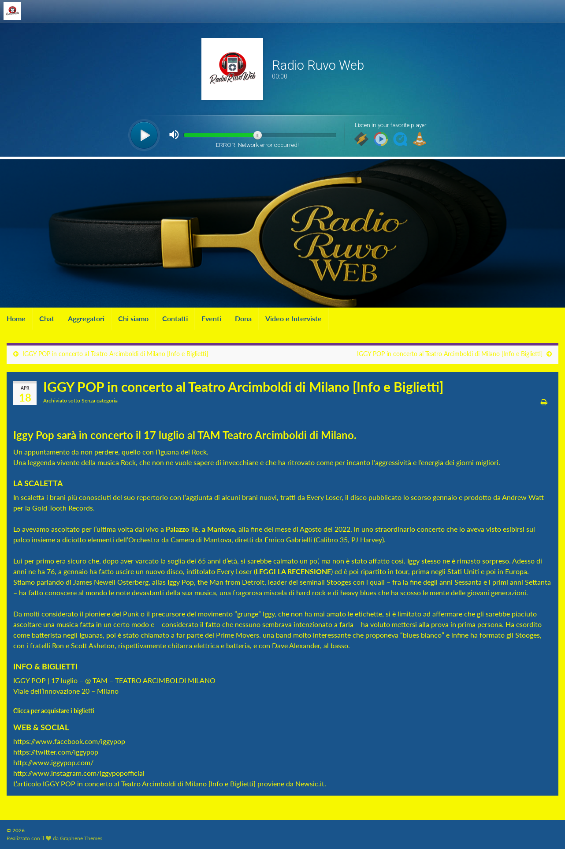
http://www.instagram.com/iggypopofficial (79, 773)
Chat (46, 318)
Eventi (211, 318)
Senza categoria (100, 400)
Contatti (175, 318)
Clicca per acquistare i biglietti (54, 710)
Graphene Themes (81, 838)
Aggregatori (86, 318)
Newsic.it (309, 783)
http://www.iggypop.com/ (53, 762)
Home (16, 318)
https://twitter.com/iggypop (55, 752)
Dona (243, 318)
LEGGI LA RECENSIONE (293, 571)
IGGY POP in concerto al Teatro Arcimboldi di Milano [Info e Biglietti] (115, 353)
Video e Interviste (293, 318)
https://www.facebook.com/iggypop (69, 741)
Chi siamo (133, 318)
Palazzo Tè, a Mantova (200, 529)
